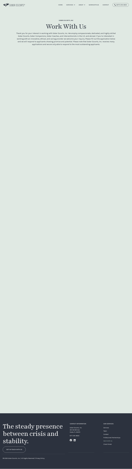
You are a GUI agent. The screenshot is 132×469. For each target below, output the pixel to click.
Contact (106, 434)
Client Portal (107, 444)
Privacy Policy (39, 458)
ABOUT (82, 5)
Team (105, 431)
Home (60, 5)
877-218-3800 (74, 436)
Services (70, 5)
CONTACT (106, 5)
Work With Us (94, 5)
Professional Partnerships (111, 437)
